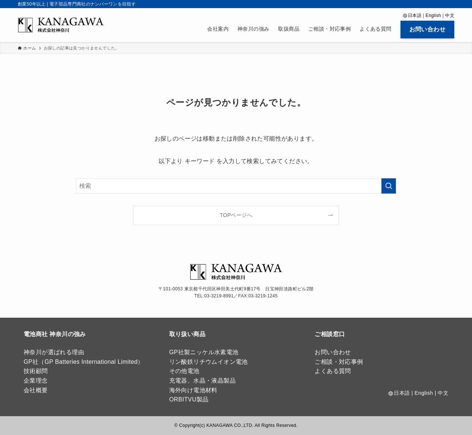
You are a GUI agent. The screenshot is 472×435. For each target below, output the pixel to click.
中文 (449, 15)
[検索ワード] (236, 186)
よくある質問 (333, 371)
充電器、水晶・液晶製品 (202, 380)
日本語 (414, 15)
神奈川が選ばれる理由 (54, 352)
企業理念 (36, 380)
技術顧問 (36, 371)
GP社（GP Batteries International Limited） (84, 362)
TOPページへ (236, 215)
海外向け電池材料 (193, 390)
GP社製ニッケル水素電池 (204, 352)
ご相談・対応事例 (339, 362)
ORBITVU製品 (189, 399)
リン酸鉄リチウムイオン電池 (208, 362)
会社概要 (36, 390)
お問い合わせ (333, 352)
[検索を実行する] (388, 186)
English (433, 15)
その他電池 (184, 371)
